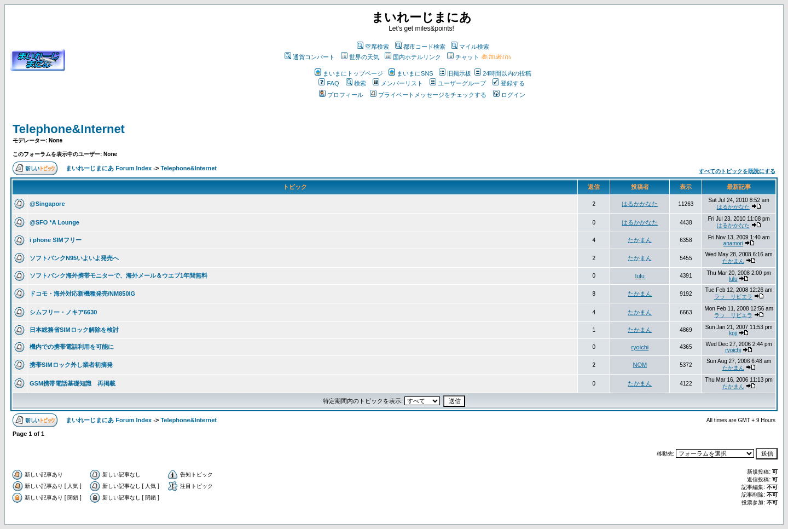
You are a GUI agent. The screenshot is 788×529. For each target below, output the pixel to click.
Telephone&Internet (69, 129)
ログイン (509, 94)
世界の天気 (360, 57)
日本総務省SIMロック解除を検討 (74, 329)
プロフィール (341, 94)
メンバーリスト (398, 83)
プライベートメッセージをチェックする (428, 94)
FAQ (328, 83)
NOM (640, 364)
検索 (356, 83)
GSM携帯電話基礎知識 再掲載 (72, 383)
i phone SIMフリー (56, 240)
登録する (509, 83)
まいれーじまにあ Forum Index (109, 168)
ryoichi (639, 347)
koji (733, 333)
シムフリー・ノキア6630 (63, 312)
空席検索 (373, 46)
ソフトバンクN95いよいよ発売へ (74, 258)
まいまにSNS (411, 73)
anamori (733, 243)
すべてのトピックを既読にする (737, 171)
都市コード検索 (420, 46)
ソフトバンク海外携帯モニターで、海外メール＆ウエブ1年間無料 (118, 275)
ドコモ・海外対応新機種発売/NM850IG (82, 293)
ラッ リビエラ (733, 297)
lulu (640, 276)
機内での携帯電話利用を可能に (72, 346)
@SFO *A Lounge (54, 222)
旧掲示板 (455, 73)
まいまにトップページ (349, 73)
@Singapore (47, 203)
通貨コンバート (310, 57)
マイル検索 (470, 46)
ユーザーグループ (458, 83)
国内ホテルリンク (413, 57)
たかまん (640, 240)
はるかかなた (640, 203)
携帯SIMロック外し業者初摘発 (71, 364)
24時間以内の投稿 (502, 73)
